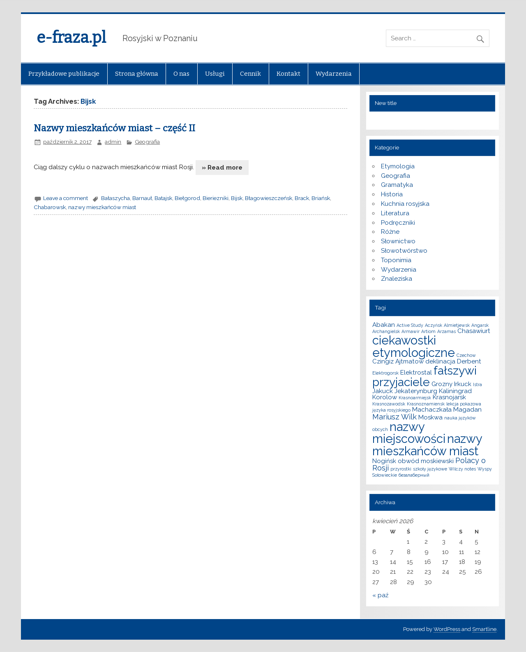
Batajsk (163, 198)
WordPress (447, 629)
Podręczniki (398, 222)
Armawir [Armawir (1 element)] (410, 331)
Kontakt (288, 73)
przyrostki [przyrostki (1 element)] (400, 468)
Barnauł (142, 198)
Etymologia (398, 166)
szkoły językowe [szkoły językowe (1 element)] (430, 468)
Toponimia (396, 260)
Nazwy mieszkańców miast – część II (114, 128)
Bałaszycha (115, 198)
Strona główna (136, 73)
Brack (302, 198)
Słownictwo (398, 241)
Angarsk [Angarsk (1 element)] (480, 325)
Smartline (484, 629)
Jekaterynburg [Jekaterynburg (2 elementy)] (415, 391)
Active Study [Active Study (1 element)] (410, 325)
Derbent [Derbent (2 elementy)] (469, 361)
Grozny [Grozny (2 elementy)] (441, 384)
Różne (390, 231)
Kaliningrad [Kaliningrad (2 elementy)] (455, 391)
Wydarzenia (334, 73)
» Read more (222, 167)
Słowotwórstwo (404, 250)
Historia (392, 194)
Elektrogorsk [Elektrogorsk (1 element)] (385, 372)
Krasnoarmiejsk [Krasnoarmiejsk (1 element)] (415, 397)
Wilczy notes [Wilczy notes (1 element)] (462, 468)
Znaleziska (396, 278)
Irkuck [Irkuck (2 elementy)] (462, 384)
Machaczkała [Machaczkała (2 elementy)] (432, 409)
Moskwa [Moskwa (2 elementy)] (430, 417)
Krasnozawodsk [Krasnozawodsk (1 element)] (388, 403)
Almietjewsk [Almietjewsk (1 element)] (457, 325)
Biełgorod (187, 198)
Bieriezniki (215, 198)
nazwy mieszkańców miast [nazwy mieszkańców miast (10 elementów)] (427, 444)
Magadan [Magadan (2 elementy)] (467, 409)
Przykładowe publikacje (63, 73)
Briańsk (320, 198)
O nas (181, 73)
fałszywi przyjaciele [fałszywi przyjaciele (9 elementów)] (424, 376)
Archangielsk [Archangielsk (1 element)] (386, 331)
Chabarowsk (50, 207)
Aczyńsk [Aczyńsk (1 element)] (433, 325)
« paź (380, 595)
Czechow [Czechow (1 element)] (466, 355)
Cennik (250, 73)
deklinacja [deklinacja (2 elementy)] (440, 361)
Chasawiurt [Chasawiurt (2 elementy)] (473, 331)
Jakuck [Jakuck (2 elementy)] (382, 391)
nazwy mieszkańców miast (102, 207)
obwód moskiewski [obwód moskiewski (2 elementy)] (426, 461)
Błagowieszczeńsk (268, 198)
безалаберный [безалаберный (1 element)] (414, 475)
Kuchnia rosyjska (405, 203)
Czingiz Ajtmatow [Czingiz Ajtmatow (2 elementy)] (398, 361)
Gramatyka (397, 185)
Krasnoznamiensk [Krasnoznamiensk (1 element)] (426, 403)
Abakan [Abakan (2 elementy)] (383, 324)
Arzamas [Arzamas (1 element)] (446, 331)
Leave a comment (65, 198)
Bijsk (236, 198)
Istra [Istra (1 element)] (477, 384)
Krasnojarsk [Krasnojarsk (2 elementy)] (449, 397)
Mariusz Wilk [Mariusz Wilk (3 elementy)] (394, 416)
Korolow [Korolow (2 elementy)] (384, 397)
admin (113, 141)
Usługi (215, 73)
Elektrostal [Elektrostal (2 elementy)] (416, 372)
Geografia (147, 141)
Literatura (395, 213)
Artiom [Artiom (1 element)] (428, 331)
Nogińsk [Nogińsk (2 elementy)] (384, 461)
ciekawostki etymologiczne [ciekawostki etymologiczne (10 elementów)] (413, 346)
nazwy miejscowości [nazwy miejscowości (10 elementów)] (408, 432)
